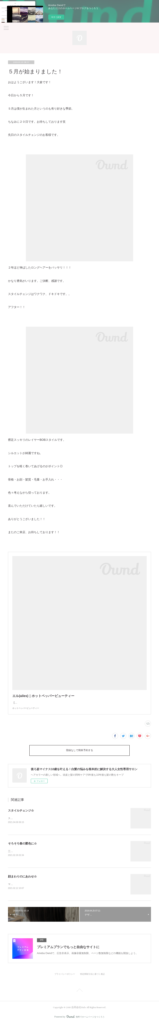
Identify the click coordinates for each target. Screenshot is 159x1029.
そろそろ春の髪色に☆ (22, 847)
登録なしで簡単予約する (79, 754)
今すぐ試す (56, 17)
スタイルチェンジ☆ (21, 814)
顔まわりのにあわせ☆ (22, 881)
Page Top (79, 996)
